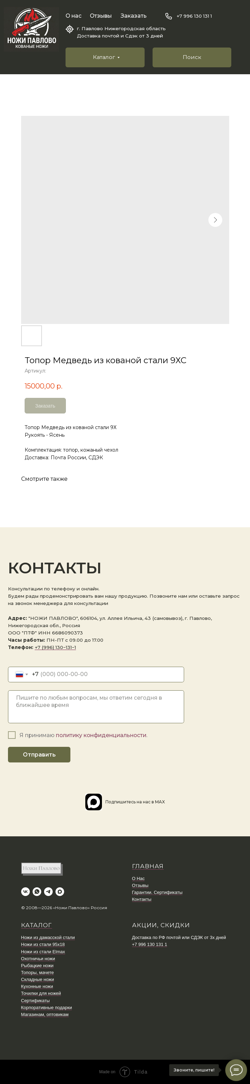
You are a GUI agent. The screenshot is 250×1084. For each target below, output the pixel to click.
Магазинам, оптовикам (45, 1014)
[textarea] (96, 707)
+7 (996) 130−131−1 (55, 647)
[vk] (25, 891)
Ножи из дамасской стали (48, 937)
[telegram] (48, 891)
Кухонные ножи (37, 986)
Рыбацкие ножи (37, 965)
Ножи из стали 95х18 (43, 944)
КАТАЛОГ (36, 925)
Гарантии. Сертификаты (157, 892)
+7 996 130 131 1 (194, 16)
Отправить (39, 754)
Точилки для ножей (41, 993)
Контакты (142, 899)
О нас (73, 15)
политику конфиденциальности (101, 735)
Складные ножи (37, 979)
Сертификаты (35, 1000)
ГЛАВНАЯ (148, 866)
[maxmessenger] (59, 891)
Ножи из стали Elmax (43, 951)
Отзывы (101, 15)
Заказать (134, 15)
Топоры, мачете (37, 972)
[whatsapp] (37, 891)
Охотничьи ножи (38, 958)
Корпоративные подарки (46, 1007)
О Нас (138, 878)
